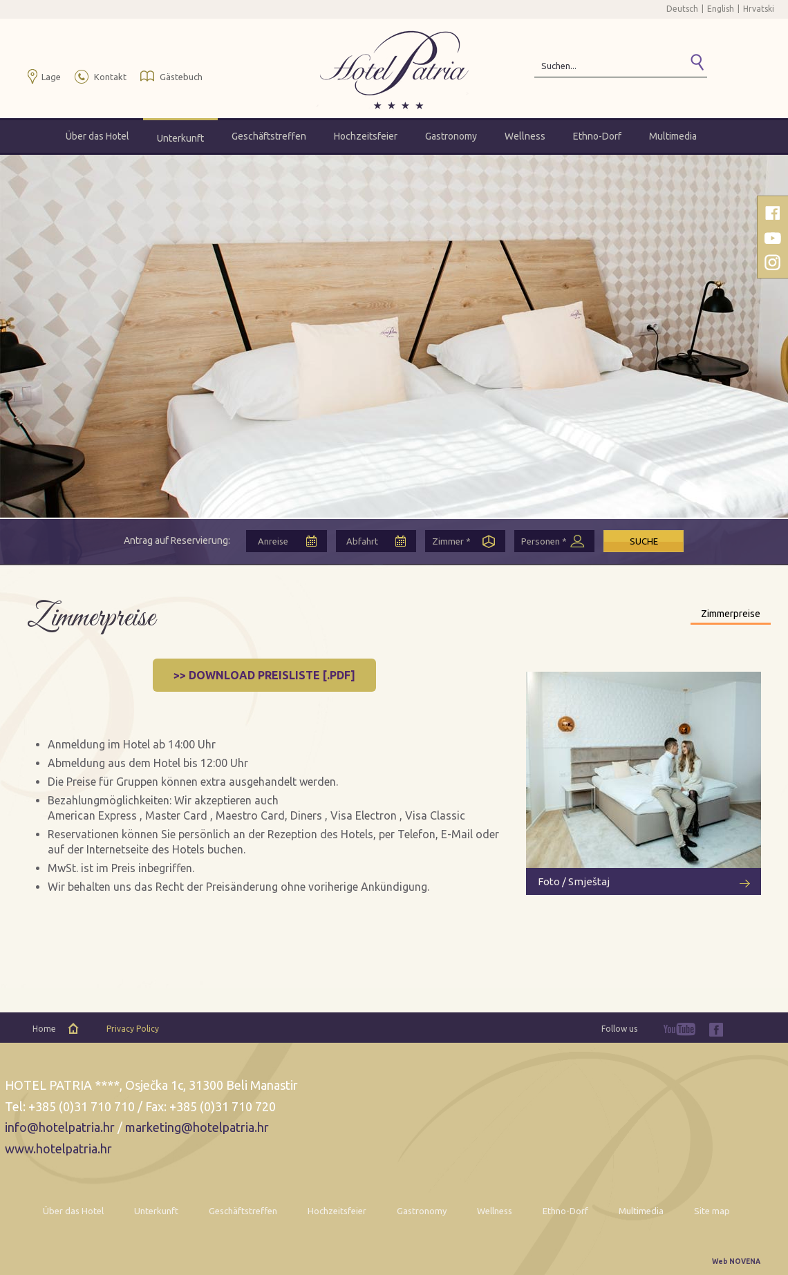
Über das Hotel (97, 136)
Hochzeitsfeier (365, 136)
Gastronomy (451, 136)
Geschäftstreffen (269, 136)
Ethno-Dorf (597, 136)
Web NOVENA (736, 1261)
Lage (51, 77)
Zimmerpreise (730, 613)
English (720, 8)
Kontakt (110, 77)
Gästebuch (181, 77)
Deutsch (682, 8)
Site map (712, 1211)
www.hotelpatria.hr (58, 1148)
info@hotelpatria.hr (60, 1127)
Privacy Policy (132, 1028)
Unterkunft (180, 138)
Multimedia (673, 136)
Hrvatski (758, 8)
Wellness (525, 136)
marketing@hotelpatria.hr (197, 1127)
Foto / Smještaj (574, 881)
